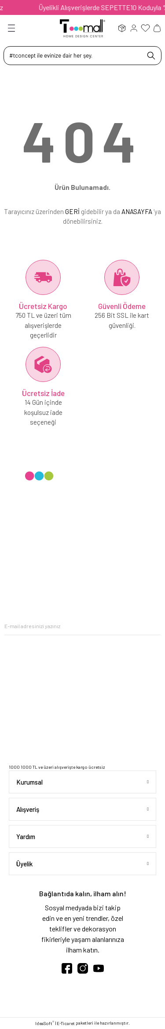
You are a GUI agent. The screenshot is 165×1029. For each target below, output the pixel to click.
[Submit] (154, 626)
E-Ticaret (66, 1023)
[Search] (82, 55)
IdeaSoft (44, 1023)
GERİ (72, 211)
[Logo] (82, 27)
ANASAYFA (136, 211)
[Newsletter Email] (82, 626)
